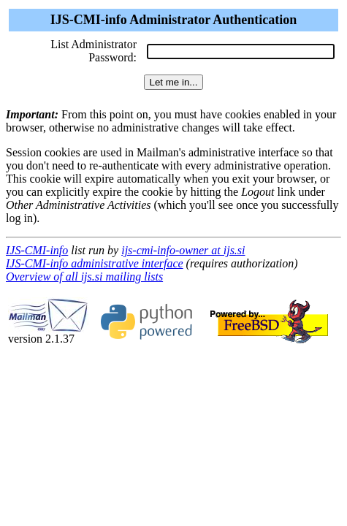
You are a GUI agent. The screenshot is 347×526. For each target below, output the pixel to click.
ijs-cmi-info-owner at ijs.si (183, 250)
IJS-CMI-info (37, 250)
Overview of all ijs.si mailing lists (84, 276)
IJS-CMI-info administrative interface (94, 263)
